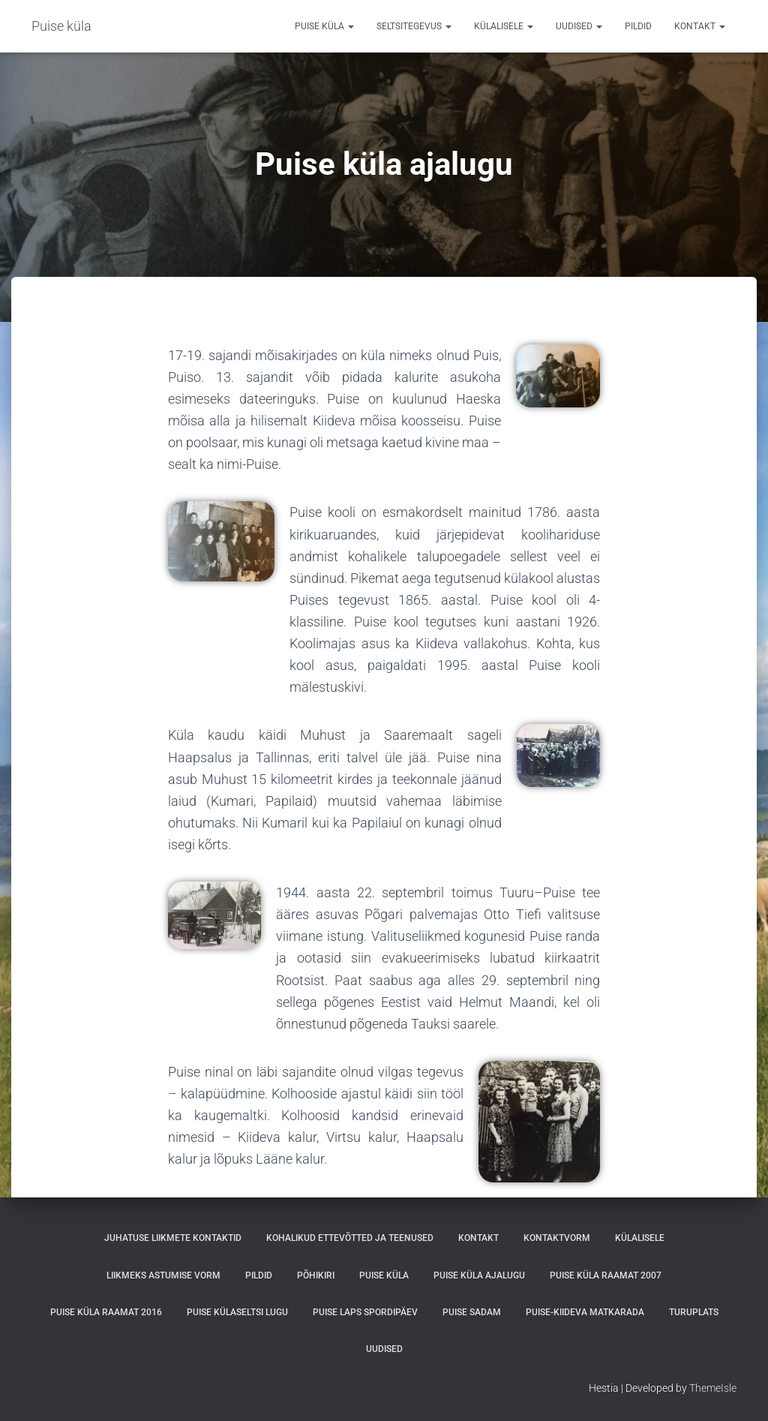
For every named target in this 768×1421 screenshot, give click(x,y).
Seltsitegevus (414, 26)
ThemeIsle (712, 1388)
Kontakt (699, 26)
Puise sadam (471, 1312)
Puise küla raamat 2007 (606, 1275)
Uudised (579, 26)
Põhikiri (315, 1275)
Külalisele (503, 26)
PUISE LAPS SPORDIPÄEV (365, 1312)
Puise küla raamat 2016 (106, 1312)
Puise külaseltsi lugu (237, 1312)
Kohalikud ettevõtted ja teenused (350, 1238)
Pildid (638, 26)
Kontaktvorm (557, 1238)
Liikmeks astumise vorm (163, 1275)
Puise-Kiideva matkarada (585, 1312)
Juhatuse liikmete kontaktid (173, 1238)
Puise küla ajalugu (479, 1275)
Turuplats (693, 1312)
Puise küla (324, 26)
